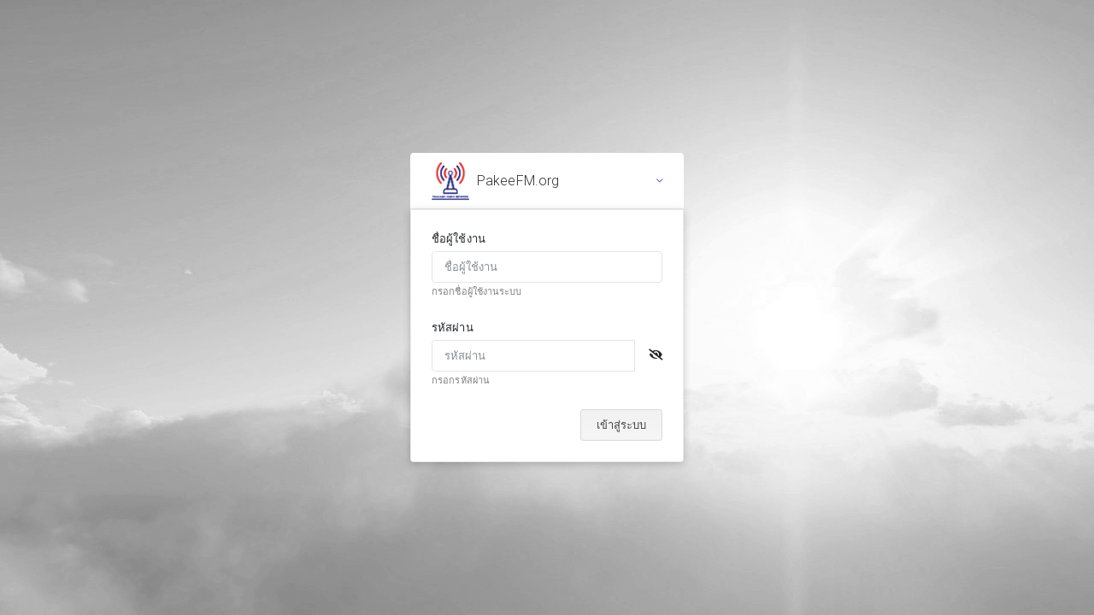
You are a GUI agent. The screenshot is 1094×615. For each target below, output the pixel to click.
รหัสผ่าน (452, 327)
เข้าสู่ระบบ (621, 425)
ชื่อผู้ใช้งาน (458, 238)
